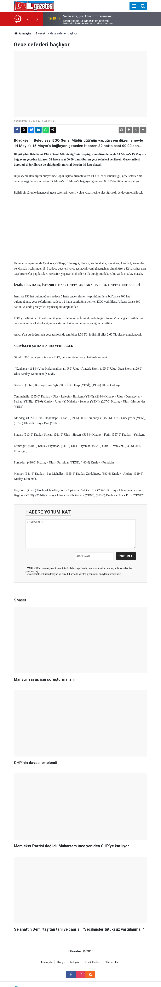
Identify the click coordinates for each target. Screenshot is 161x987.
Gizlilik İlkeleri (92, 962)
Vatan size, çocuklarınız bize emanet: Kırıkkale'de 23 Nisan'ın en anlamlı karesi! (88, 19)
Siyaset (40, 33)
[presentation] (28, 19)
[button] (129, 130)
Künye (61, 962)
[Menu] (133, 6)
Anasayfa (22, 33)
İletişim (74, 962)
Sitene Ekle (112, 962)
